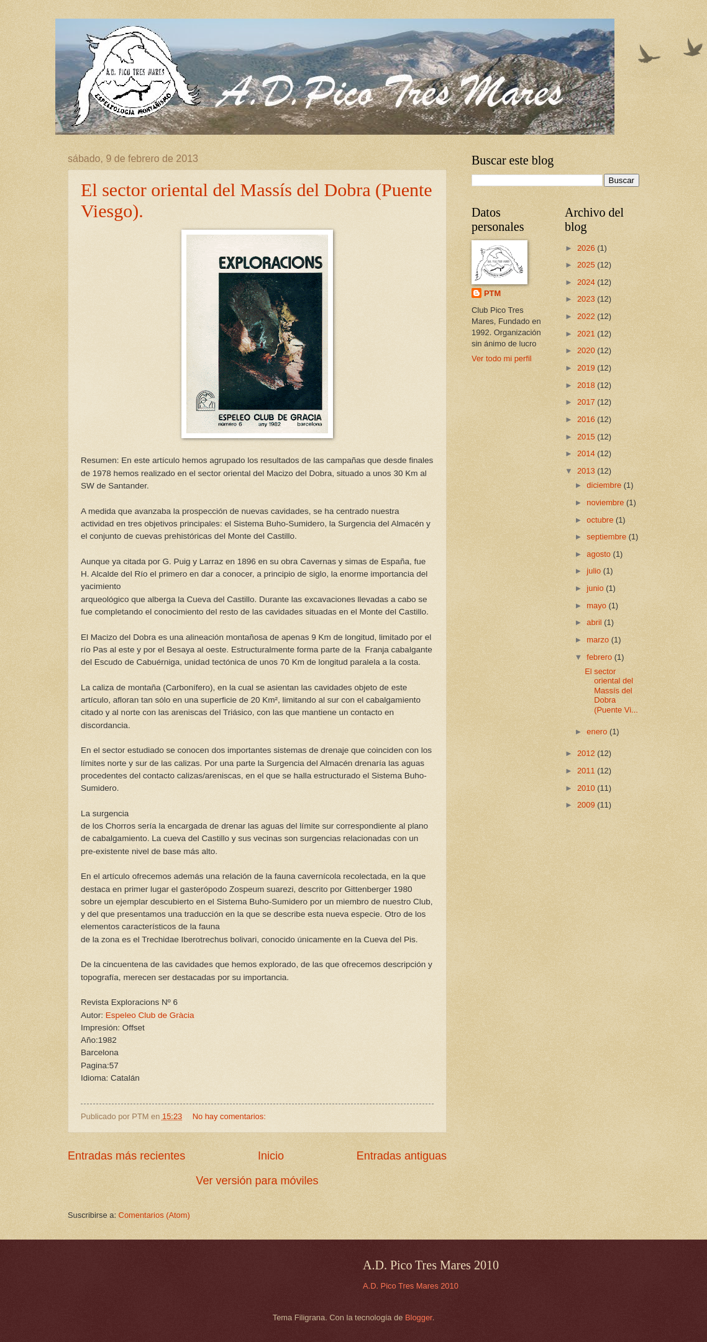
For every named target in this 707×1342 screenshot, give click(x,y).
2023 (587, 299)
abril (595, 622)
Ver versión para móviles (257, 1180)
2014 (587, 453)
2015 (587, 436)
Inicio (271, 1156)
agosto (599, 554)
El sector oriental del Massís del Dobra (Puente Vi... (611, 690)
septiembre (607, 536)
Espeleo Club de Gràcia (150, 1015)
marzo (598, 639)
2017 (587, 402)
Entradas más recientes (126, 1156)
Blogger (418, 1317)
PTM (492, 293)
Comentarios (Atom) (154, 1215)
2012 (587, 753)
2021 (587, 333)
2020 (587, 350)
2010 (587, 788)
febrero (600, 657)
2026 (587, 248)
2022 (587, 316)
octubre (601, 520)
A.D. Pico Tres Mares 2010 (410, 1285)
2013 (587, 470)
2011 (587, 770)
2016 (587, 419)
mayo (597, 605)
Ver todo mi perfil (502, 358)
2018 (587, 385)
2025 (587, 264)
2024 (587, 282)
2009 (587, 804)
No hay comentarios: (230, 1116)
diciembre (604, 485)
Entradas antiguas (402, 1156)
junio (596, 588)
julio (594, 570)
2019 (587, 367)
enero (597, 731)
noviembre (606, 502)
